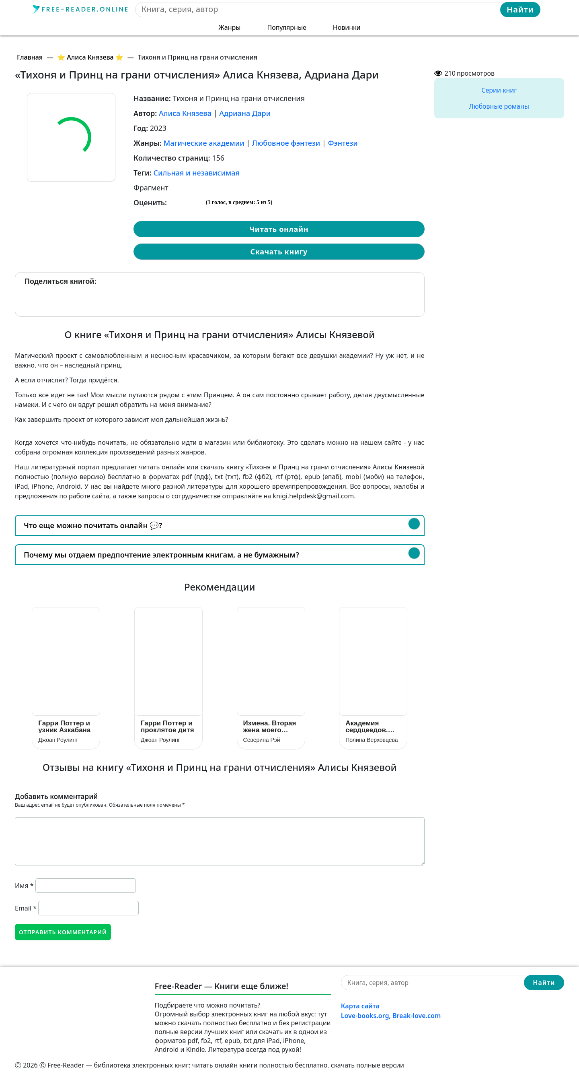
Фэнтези (342, 143)
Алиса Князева (185, 113)
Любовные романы (499, 106)
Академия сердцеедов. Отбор (366, 726)
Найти (520, 9)
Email (26, 908)
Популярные (286, 27)
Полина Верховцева (371, 740)
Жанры (230, 27)
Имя (24, 885)
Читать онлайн (278, 229)
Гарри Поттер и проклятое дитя (167, 726)
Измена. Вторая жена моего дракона (269, 726)
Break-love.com (416, 1015)
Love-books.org (365, 1015)
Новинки (347, 27)
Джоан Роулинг (58, 740)
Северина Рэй (261, 740)
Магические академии (204, 143)
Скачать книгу (279, 251)
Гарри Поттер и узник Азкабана (64, 726)
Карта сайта (360, 1006)
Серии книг (499, 90)
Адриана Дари (245, 113)
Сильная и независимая (197, 173)
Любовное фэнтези (286, 143)
